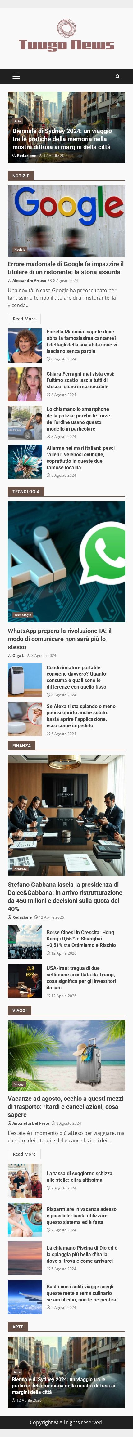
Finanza (20, 868)
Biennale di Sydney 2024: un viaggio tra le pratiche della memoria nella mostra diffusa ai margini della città (62, 139)
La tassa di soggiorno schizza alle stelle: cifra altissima (25, 1181)
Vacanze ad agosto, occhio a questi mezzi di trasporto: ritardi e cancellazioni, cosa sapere (66, 1055)
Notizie (19, 249)
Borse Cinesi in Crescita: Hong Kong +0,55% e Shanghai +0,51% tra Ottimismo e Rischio (25, 942)
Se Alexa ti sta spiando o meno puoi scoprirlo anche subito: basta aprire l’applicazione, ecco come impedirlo (25, 719)
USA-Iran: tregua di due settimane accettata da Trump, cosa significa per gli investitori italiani (25, 981)
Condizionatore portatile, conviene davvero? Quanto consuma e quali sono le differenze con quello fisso (25, 680)
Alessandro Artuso (29, 280)
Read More (24, 319)
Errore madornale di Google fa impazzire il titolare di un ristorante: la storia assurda (66, 221)
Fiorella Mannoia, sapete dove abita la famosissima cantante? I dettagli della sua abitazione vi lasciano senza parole (25, 345)
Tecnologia (22, 615)
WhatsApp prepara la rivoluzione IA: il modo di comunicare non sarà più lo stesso (66, 561)
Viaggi (19, 1084)
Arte (17, 121)
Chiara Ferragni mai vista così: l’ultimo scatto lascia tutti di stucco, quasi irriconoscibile (25, 384)
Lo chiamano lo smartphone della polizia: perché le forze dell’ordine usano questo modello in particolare (25, 423)
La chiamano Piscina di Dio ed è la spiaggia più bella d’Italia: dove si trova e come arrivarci (25, 1258)
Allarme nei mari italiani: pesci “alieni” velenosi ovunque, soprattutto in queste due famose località (25, 462)
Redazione (26, 155)
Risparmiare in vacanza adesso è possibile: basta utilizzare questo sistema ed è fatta (25, 1220)
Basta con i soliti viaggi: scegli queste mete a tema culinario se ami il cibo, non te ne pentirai (25, 1297)
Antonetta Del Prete (30, 1123)
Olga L (18, 655)
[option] (66, 127)
